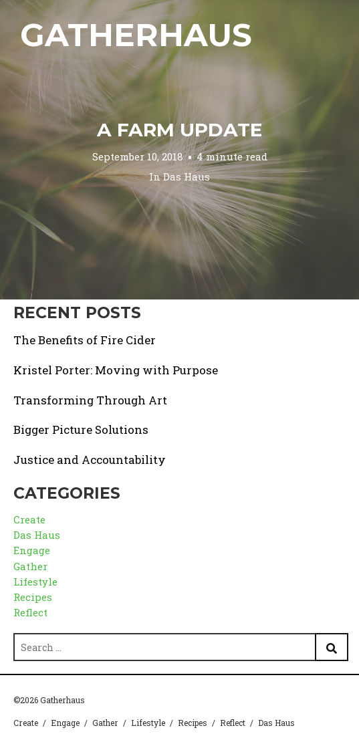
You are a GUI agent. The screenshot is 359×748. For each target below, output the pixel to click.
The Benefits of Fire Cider (84, 340)
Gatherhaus (136, 35)
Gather (30, 566)
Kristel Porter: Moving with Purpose (115, 370)
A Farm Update (179, 129)
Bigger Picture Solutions (80, 429)
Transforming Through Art (90, 400)
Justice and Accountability (89, 459)
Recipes (32, 597)
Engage (31, 550)
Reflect (30, 612)
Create (29, 519)
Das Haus (186, 175)
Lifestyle (35, 581)
